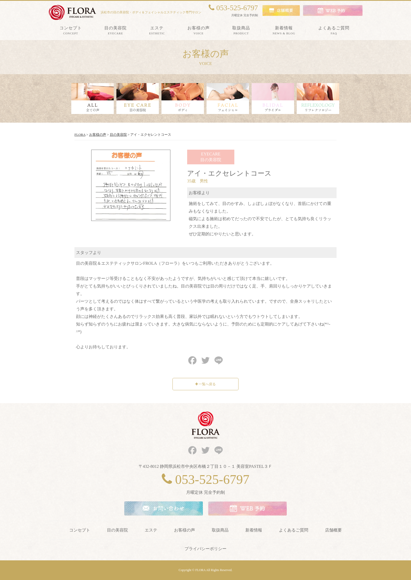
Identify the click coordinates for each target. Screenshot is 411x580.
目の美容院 (117, 530)
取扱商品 (220, 530)
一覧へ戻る (205, 384)
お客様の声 (184, 530)
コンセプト (79, 530)
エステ (151, 530)
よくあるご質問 (293, 530)
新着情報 (253, 530)
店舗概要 (333, 530)
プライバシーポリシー (205, 548)
